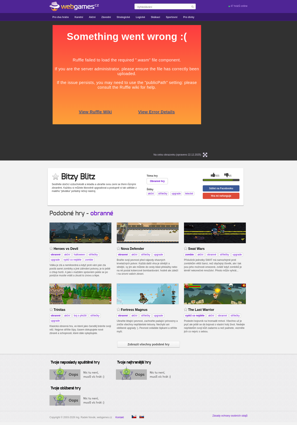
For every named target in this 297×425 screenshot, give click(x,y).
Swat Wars (196, 248)
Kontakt (120, 417)
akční (67, 254)
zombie (89, 259)
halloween (79, 254)
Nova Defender (132, 248)
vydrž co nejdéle (72, 259)
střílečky (93, 254)
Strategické (123, 17)
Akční (92, 17)
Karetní (78, 17)
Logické (140, 17)
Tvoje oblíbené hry (66, 388)
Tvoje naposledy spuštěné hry (75, 362)
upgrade (55, 259)
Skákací (155, 17)
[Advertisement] (16, 87)
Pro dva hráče (60, 17)
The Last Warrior (201, 309)
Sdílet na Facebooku (221, 188)
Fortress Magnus (134, 309)
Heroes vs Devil (66, 248)
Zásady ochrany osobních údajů (230, 415)
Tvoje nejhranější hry (134, 362)
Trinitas (59, 309)
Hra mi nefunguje (221, 195)
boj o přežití (80, 315)
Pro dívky (188, 17)
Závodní (106, 17)
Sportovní (171, 17)
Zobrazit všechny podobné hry (148, 344)
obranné (101, 213)
